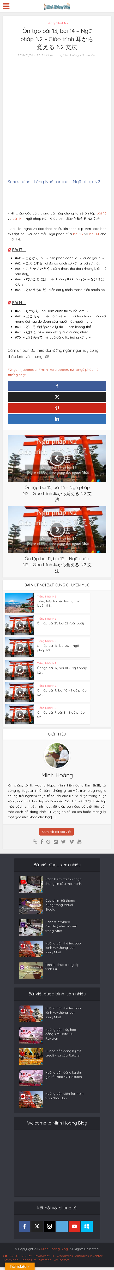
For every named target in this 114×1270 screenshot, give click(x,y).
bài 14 (17, 218)
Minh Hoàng (71, 55)
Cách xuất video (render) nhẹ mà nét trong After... (61, 930)
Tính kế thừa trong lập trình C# (62, 970)
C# (5, 1259)
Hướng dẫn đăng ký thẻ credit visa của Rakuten (64, 1057)
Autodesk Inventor (88, 1259)
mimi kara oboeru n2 (57, 369)
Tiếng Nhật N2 (57, 23)
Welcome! (61, 1263)
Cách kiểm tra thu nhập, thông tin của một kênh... (64, 888)
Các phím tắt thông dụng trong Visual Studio (60, 909)
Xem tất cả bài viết (57, 834)
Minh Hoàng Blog (54, 1252)
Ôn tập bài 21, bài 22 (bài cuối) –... (62, 626)
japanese (29, 369)
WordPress (65, 1259)
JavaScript (41, 1259)
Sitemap (45, 1263)
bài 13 (101, 213)
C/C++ (14, 1259)
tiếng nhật (18, 375)
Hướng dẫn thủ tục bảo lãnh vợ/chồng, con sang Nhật (63, 952)
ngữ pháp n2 (88, 369)
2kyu (13, 369)
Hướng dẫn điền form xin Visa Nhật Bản (61, 1100)
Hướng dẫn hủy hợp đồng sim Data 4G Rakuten (60, 1038)
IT (53, 1259)
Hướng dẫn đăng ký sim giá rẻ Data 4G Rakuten (64, 1078)
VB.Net (26, 1259)
